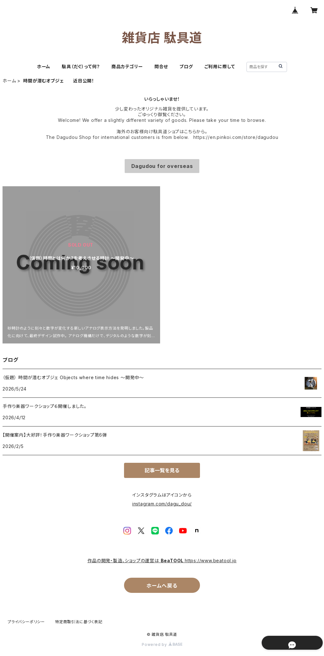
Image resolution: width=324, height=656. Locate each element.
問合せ (161, 66)
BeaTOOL (173, 560)
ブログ (186, 66)
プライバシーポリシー (26, 621)
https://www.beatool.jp (211, 560)
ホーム (43, 66)
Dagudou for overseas (162, 166)
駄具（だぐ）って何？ (81, 66)
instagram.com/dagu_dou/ (162, 503)
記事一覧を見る (162, 470)
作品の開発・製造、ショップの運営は (123, 560)
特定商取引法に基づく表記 (79, 621)
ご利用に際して (219, 66)
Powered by (162, 644)
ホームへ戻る (162, 585)
